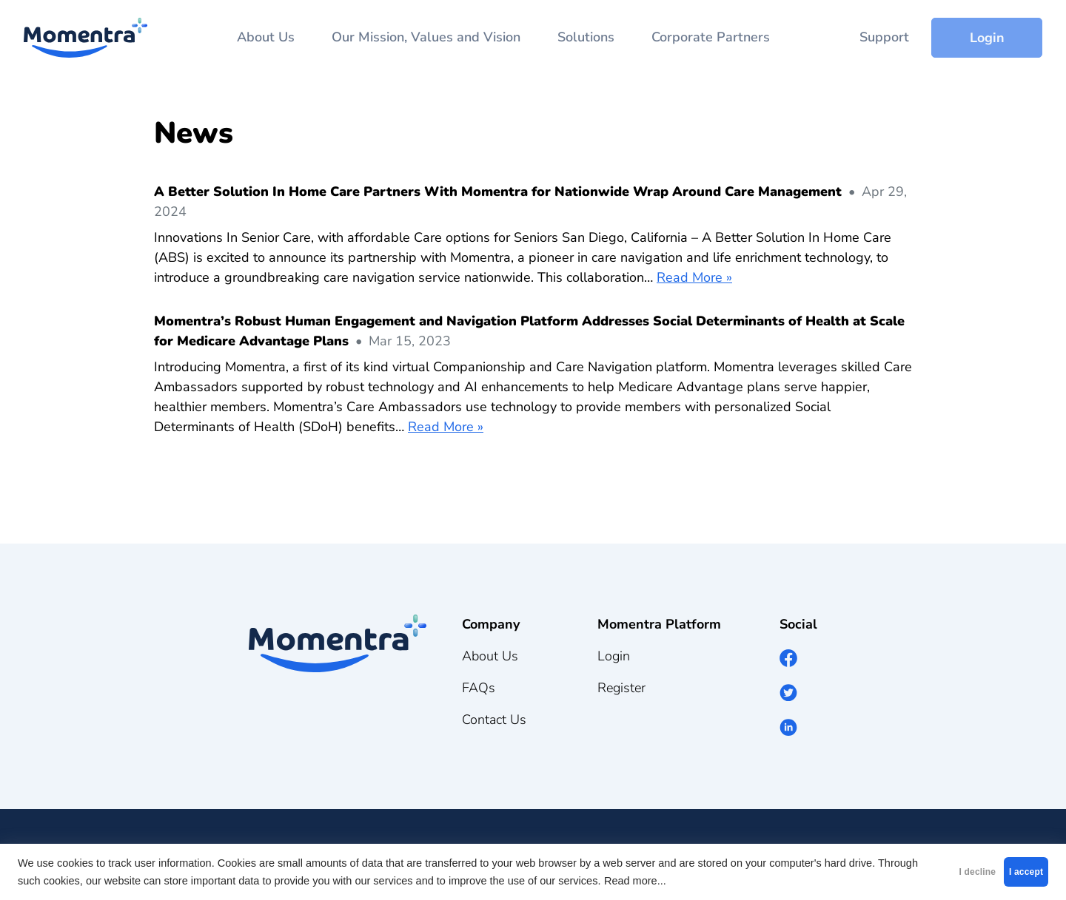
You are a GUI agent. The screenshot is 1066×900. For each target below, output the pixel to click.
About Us (266, 37)
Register (621, 688)
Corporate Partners (710, 37)
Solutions (585, 37)
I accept (1005, 872)
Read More (690, 277)
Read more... (731, 881)
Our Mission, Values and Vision (426, 37)
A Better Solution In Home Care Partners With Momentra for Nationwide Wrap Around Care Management (498, 191)
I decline (914, 872)
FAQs (478, 688)
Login (987, 38)
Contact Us (494, 719)
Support (884, 37)
